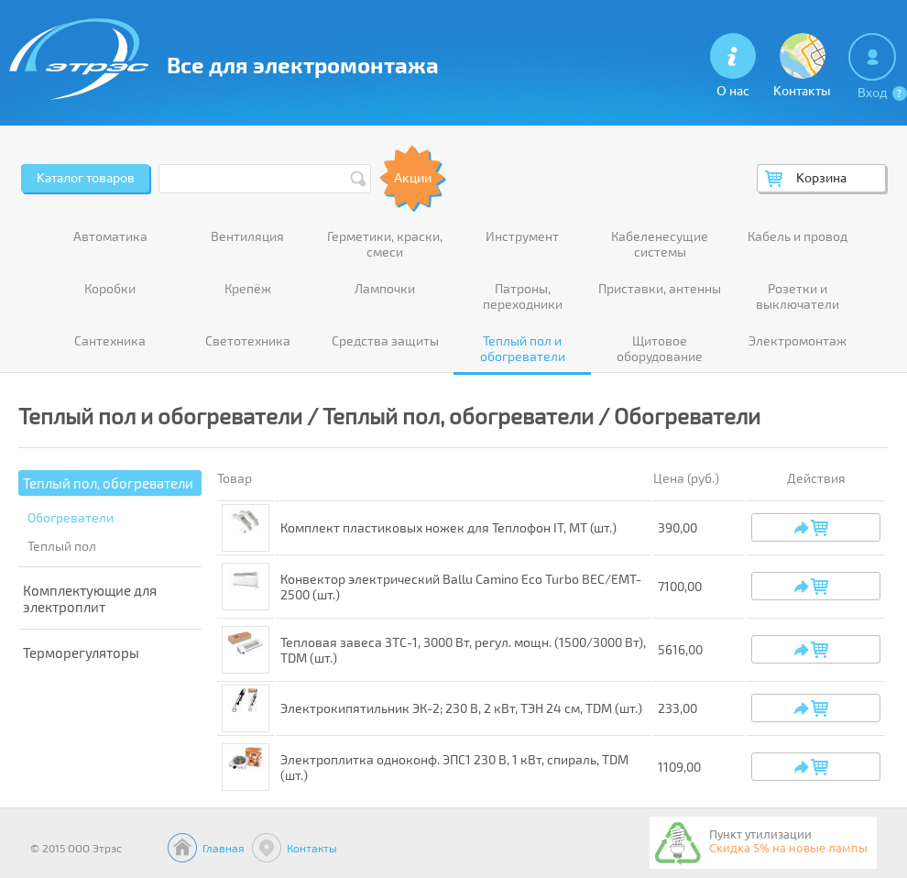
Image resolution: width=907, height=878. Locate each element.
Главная (223, 847)
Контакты (312, 847)
